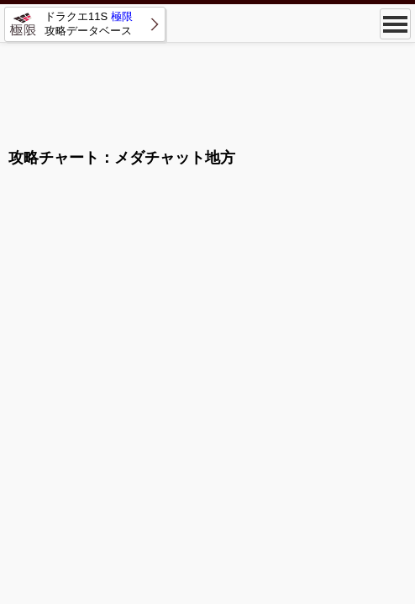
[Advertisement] (207, 88)
